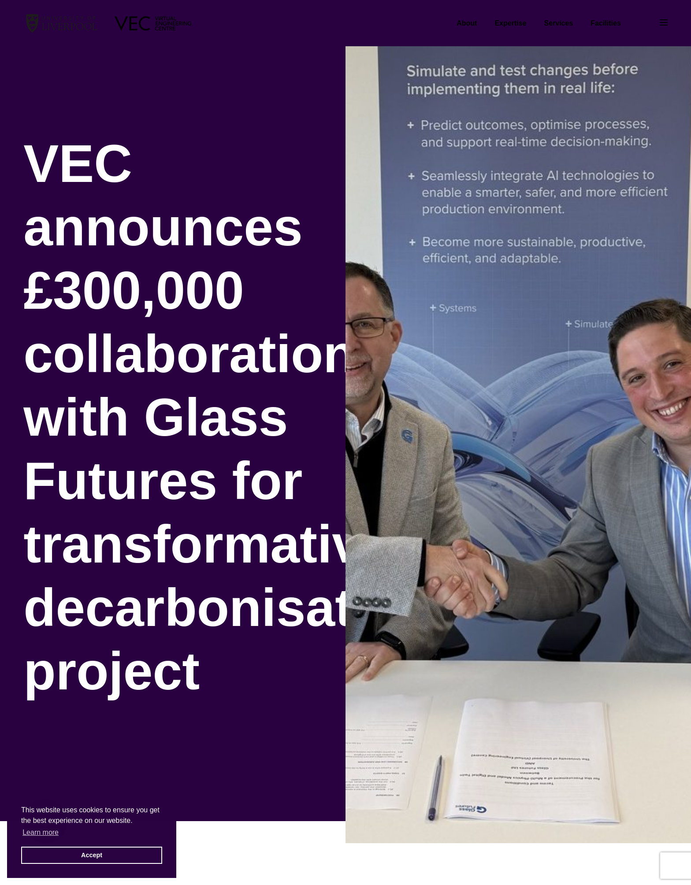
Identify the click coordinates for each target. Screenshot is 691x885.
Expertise (510, 23)
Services (558, 23)
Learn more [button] (40, 832)
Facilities (605, 23)
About (467, 23)
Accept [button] (91, 855)
